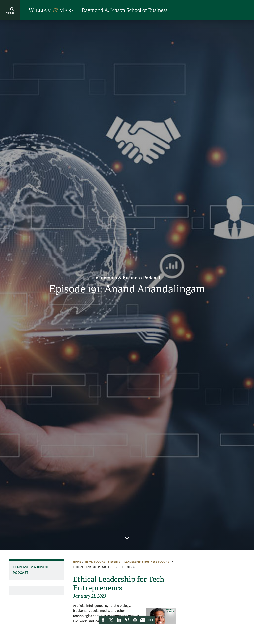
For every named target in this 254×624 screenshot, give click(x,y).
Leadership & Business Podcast (127, 277)
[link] (103, 620)
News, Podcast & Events (102, 561)
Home (77, 561)
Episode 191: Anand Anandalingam (127, 289)
